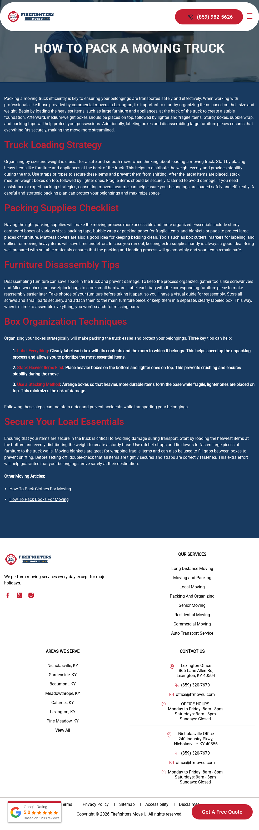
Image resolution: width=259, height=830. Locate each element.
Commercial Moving (192, 624)
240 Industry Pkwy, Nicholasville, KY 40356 (196, 741)
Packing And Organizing (192, 596)
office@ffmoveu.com (195, 694)
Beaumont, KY (62, 683)
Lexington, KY (63, 711)
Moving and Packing (192, 577)
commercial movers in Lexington (102, 104)
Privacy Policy (96, 804)
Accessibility (157, 804)
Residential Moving (192, 614)
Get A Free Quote (222, 812)
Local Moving (192, 586)
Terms (67, 804)
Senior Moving (192, 605)
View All (62, 730)
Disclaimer (189, 804)
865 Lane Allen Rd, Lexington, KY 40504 (196, 673)
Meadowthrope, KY (62, 693)
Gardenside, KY (63, 674)
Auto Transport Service (192, 633)
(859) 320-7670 (195, 685)
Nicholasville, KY (62, 665)
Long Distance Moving (192, 568)
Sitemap (127, 804)
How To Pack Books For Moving (39, 499)
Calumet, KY (62, 702)
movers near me (113, 186)
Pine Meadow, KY (63, 721)
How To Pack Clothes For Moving (40, 488)
